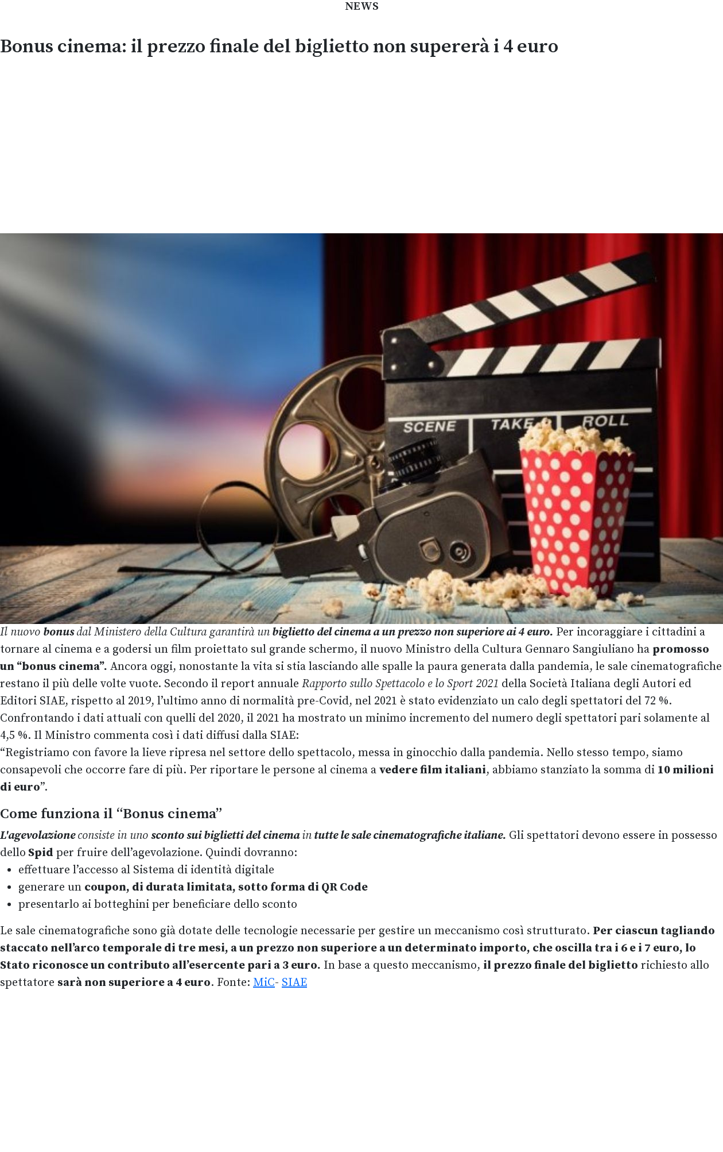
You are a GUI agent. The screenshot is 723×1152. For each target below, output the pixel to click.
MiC (264, 983)
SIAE (294, 983)
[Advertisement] (361, 143)
